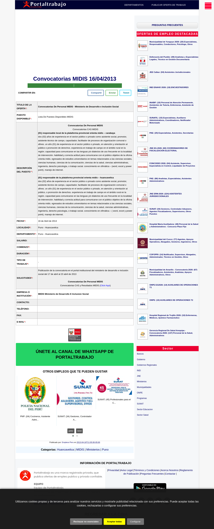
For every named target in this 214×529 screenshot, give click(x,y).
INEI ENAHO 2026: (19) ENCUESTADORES (169, 87)
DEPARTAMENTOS (134, 5)
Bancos (140, 354)
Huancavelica (65, 449)
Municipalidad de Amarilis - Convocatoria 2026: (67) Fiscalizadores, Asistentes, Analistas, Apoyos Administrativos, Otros (173, 272)
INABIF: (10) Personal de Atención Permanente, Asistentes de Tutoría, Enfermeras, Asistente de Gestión (171, 105)
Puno (105, 449)
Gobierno (141, 359)
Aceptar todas (114, 521)
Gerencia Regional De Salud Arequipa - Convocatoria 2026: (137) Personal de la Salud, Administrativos (171, 332)
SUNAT (140, 404)
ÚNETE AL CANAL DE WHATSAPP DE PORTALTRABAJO (75, 354)
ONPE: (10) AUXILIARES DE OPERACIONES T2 (171, 300)
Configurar (135, 521)
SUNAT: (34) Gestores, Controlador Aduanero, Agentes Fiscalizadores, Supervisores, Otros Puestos (170, 211)
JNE (139, 376)
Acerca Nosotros (170, 470)
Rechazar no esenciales (85, 521)
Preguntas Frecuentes (152, 473)
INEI (139, 370)
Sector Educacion (145, 409)
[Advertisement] (74, 45)
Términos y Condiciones (146, 470)
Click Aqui (105, 285)
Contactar (170, 473)
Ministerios (93, 449)
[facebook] (96, 93)
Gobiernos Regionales (147, 365)
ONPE (140, 393)
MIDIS (80, 449)
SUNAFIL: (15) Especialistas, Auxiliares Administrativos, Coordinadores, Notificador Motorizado (170, 120)
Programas (142, 398)
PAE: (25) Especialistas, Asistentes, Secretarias (171, 133)
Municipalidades (144, 387)
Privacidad (113, 470)
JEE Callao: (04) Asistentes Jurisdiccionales (169, 72)
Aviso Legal (126, 470)
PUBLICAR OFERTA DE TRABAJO (169, 5)
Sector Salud (142, 415)
